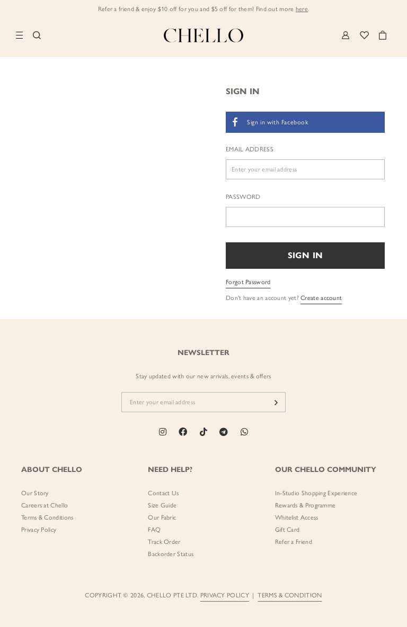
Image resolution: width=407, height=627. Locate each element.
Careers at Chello (44, 505)
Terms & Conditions (47, 517)
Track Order (164, 542)
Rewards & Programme (305, 505)
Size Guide (162, 505)
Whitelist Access (296, 517)
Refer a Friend (293, 542)
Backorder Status (170, 554)
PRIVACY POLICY (224, 595)
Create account (321, 298)
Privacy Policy (38, 529)
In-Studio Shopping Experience (316, 493)
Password (243, 197)
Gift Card (287, 529)
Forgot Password (248, 282)
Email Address (249, 149)
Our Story (35, 493)
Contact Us (163, 493)
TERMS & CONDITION (290, 595)
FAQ (154, 529)
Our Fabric (162, 517)
